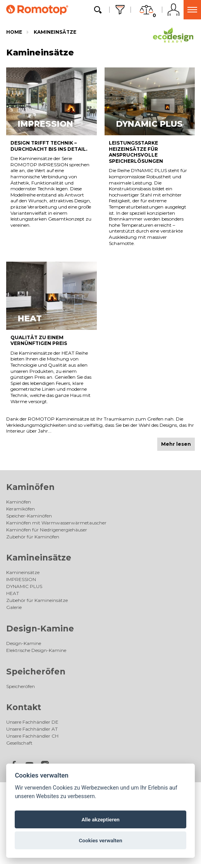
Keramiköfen (20, 509)
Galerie (14, 607)
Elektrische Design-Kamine (36, 650)
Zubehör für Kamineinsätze (37, 600)
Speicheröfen (35, 671)
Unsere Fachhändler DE (32, 722)
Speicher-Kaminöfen (29, 516)
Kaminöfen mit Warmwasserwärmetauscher (56, 523)
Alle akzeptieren (100, 819)
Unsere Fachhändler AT (32, 729)
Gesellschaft (19, 743)
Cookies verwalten (100, 840)
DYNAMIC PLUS (24, 586)
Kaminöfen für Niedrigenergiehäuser (46, 530)
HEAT (12, 593)
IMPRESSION (21, 579)
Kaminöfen (30, 487)
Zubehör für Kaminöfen (32, 537)
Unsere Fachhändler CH (32, 736)
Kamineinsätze (55, 32)
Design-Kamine (40, 628)
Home (14, 32)
